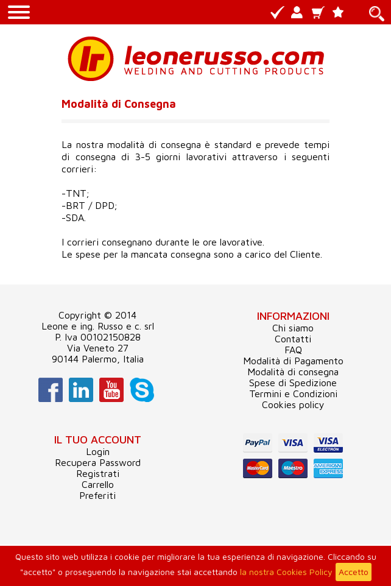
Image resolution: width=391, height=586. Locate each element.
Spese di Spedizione (293, 382)
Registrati (97, 473)
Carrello (98, 484)
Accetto (353, 572)
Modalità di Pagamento (293, 360)
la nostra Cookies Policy (286, 572)
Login (98, 451)
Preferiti (97, 495)
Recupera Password (98, 462)
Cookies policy (293, 404)
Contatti (293, 338)
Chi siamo (293, 327)
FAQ (293, 349)
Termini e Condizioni (293, 393)
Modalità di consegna (293, 371)
